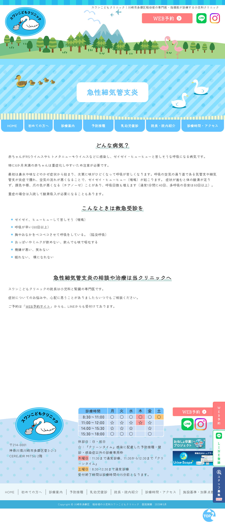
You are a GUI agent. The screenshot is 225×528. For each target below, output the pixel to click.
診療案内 (68, 125)
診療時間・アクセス (202, 125)
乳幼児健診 (129, 125)
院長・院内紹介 (163, 125)
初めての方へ (38, 125)
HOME (12, 125)
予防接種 (98, 125)
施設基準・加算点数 (198, 491)
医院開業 (147, 504)
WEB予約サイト (38, 306)
